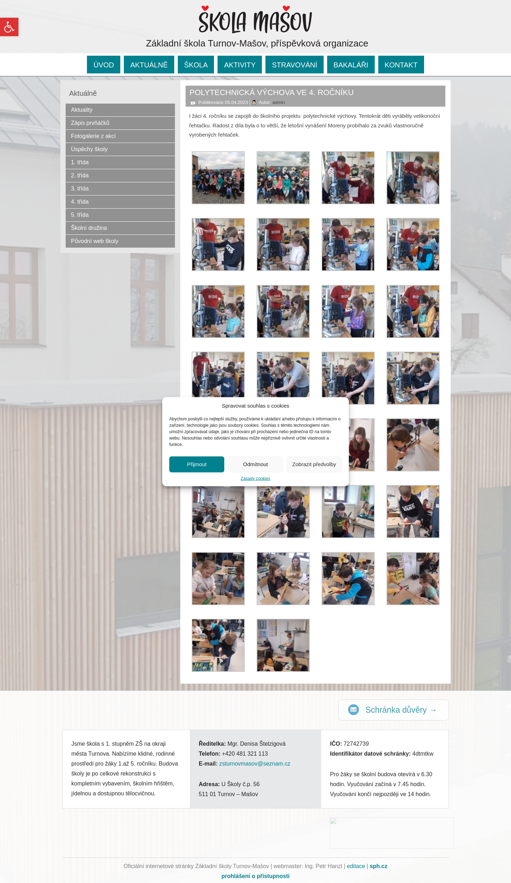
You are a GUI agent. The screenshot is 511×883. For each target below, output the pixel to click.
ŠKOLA (196, 65)
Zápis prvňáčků (90, 123)
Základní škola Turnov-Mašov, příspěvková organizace (257, 43)
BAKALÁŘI (351, 65)
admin (278, 102)
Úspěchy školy (89, 149)
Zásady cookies (255, 478)
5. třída (80, 215)
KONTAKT (401, 65)
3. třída (80, 189)
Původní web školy (94, 241)
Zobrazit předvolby (314, 464)
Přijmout (197, 464)
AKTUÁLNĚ (149, 65)
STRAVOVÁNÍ (294, 65)
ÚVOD (103, 65)
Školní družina (89, 228)
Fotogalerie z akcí (93, 136)
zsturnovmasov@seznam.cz (254, 764)
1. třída (80, 162)
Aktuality (81, 110)
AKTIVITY (240, 65)
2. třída (80, 175)
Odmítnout (255, 464)
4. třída (80, 202)
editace (356, 866)
